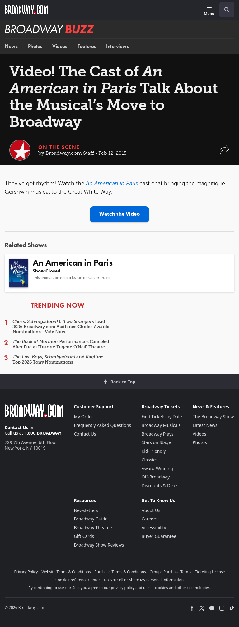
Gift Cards (84, 536)
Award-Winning (157, 468)
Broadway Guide (90, 519)
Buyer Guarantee (159, 536)
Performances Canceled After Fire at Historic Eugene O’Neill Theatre (60, 344)
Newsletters (86, 510)
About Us (151, 510)
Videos (59, 46)
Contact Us (16, 427)
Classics (149, 460)
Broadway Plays (158, 434)
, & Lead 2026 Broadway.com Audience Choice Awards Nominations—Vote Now (60, 327)
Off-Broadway (156, 477)
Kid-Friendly (154, 451)
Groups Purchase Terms (170, 571)
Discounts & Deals (160, 485)
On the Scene (59, 147)
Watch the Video (119, 214)
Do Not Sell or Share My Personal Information (144, 580)
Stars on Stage (156, 442)
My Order (83, 416)
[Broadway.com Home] (26, 9)
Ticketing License (210, 571)
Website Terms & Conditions (66, 571)
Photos (35, 46)
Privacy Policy (26, 571)
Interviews (117, 46)
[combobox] (224, 9)
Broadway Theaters (93, 527)
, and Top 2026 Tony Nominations (57, 359)
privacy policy (122, 587)
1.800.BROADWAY (43, 433)
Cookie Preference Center (77, 580)
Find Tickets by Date (162, 416)
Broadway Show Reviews (99, 545)
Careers (149, 519)
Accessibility (154, 527)
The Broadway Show (213, 416)
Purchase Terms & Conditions (120, 571)
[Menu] (209, 10)
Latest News (205, 425)
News (11, 46)
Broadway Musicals (161, 425)
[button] (225, 153)
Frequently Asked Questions (102, 425)
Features (86, 46)
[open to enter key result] (226, 9)
